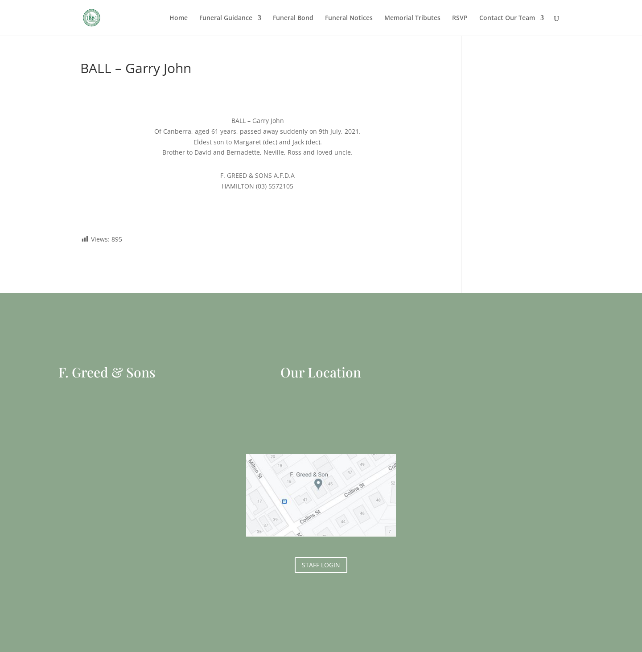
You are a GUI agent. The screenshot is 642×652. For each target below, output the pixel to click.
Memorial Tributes (412, 18)
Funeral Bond (293, 18)
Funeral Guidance (225, 18)
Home (178, 18)
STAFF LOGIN (321, 565)
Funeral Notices (349, 18)
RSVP (460, 18)
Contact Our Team (507, 18)
